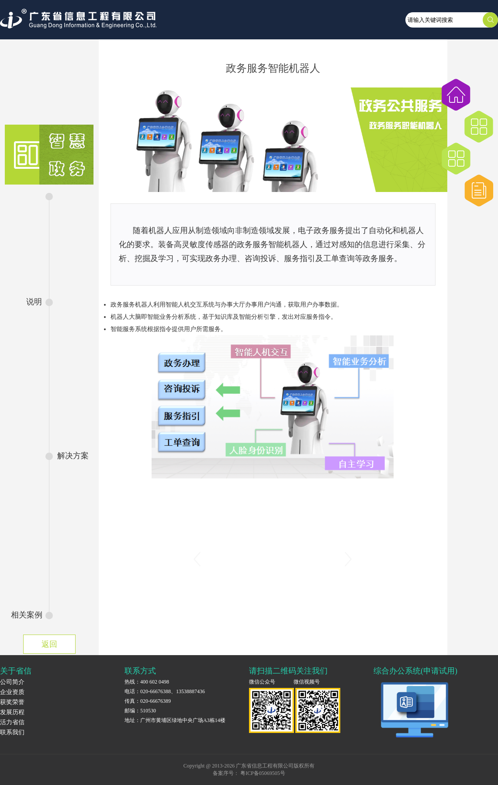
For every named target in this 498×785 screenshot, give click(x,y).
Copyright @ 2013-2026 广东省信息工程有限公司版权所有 (249, 766)
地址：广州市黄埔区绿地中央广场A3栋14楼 (175, 720)
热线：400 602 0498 (147, 682)
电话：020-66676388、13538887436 (165, 691)
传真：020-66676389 (148, 701)
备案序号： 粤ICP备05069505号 (249, 773)
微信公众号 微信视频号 (284, 682)
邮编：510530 (140, 711)
